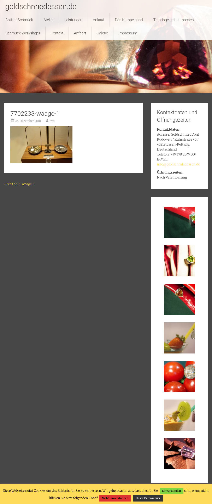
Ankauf (98, 20)
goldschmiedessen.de (40, 6)
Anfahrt (80, 33)
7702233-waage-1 (19, 184)
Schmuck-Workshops (22, 33)
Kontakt (57, 33)
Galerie (102, 33)
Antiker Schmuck (19, 20)
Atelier (48, 20)
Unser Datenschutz (148, 498)
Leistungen (73, 20)
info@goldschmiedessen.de (178, 164)
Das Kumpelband (129, 20)
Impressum (128, 33)
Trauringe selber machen (173, 20)
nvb (52, 121)
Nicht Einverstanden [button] (115, 498)
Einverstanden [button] (171, 491)
